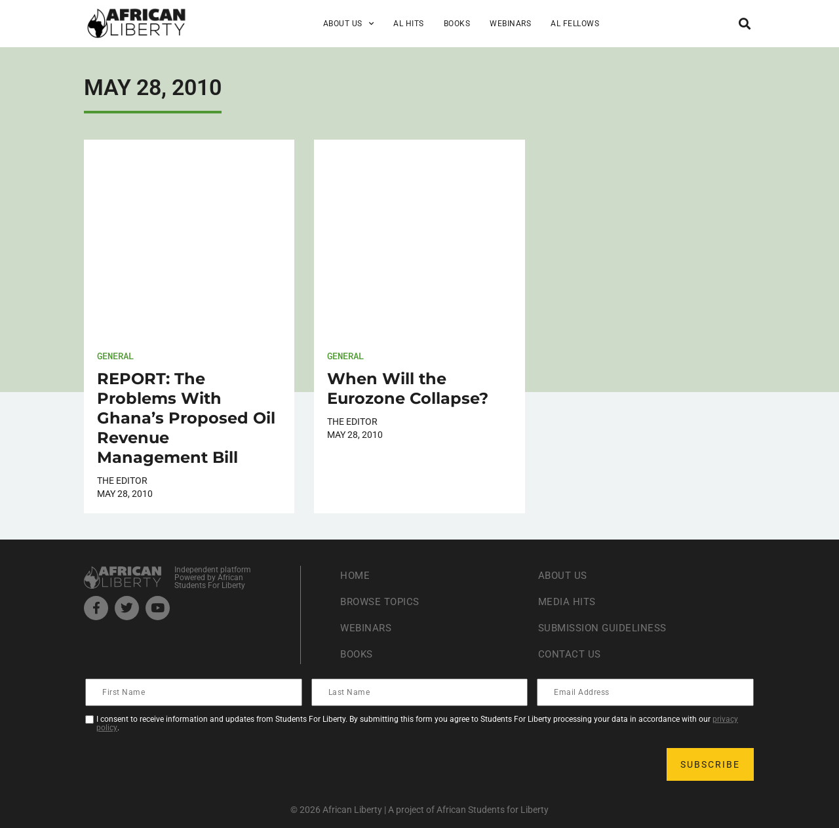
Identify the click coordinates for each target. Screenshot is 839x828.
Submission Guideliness (606, 627)
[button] (744, 23)
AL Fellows (575, 23)
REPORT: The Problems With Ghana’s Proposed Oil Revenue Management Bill (186, 418)
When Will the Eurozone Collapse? (407, 388)
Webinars (510, 23)
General (115, 355)
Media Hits (568, 601)
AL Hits (408, 23)
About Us (348, 23)
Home (355, 575)
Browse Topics (382, 601)
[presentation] (186, 764)
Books (457, 23)
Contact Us (571, 654)
